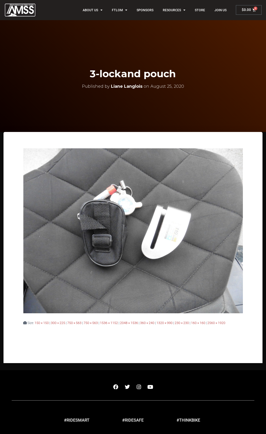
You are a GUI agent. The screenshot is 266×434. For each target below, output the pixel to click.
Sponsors (145, 10)
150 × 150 (42, 323)
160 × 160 (198, 323)
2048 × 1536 (129, 323)
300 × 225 (58, 323)
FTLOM (119, 10)
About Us (93, 10)
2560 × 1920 (216, 323)
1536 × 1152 (109, 323)
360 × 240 (147, 323)
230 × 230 (182, 323)
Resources (174, 10)
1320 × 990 (164, 323)
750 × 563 (74, 323)
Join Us (220, 10)
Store (200, 10)
